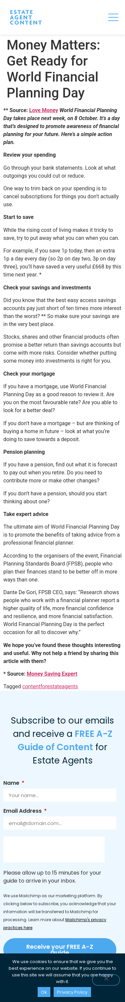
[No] (106, 980)
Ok (44, 992)
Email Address (23, 811)
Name (12, 783)
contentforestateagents (50, 686)
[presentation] (54, 849)
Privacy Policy (72, 992)
